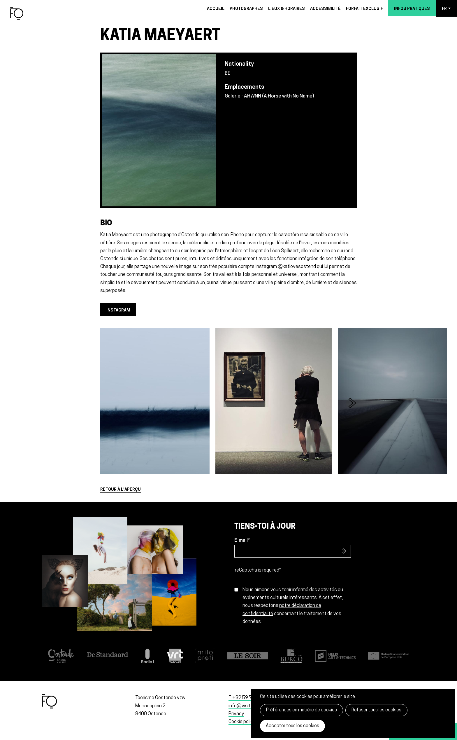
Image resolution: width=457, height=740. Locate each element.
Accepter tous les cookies (292, 726)
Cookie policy (241, 721)
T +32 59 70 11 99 (248, 697)
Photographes (246, 9)
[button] (356, 405)
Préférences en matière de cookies (301, 710)
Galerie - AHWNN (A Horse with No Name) (269, 96)
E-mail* (242, 540)
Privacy (236, 713)
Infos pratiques (412, 9)
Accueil (215, 9)
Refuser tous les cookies (376, 710)
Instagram (118, 310)
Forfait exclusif (364, 9)
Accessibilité (325, 9)
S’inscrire (344, 551)
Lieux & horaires (286, 9)
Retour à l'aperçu (120, 489)
